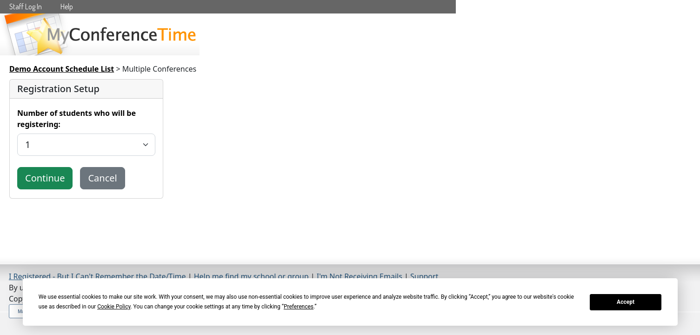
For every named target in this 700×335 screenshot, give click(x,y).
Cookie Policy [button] (113, 306)
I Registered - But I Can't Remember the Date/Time (97, 276)
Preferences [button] (298, 306)
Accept (625, 302)
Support (424, 276)
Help (66, 6)
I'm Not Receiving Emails (359, 276)
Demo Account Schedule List (61, 69)
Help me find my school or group (251, 276)
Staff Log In (25, 6)
